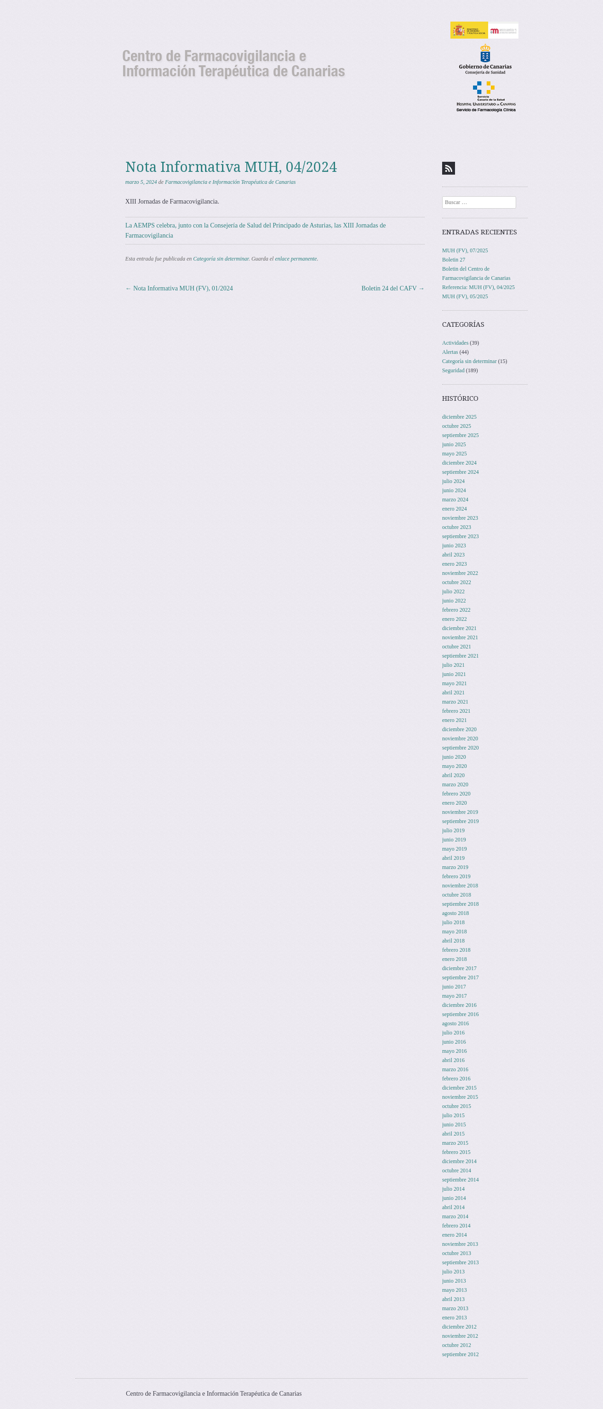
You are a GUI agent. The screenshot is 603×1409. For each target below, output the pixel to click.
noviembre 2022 (460, 573)
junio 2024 (454, 490)
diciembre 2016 (459, 1005)
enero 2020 (454, 803)
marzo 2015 (455, 1143)
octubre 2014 (456, 1170)
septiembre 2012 (460, 1354)
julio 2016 (453, 1032)
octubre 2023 (456, 527)
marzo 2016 (455, 1069)
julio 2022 (453, 591)
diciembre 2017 (459, 968)
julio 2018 (453, 922)
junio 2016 (454, 1042)
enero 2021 (454, 720)
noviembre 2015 (460, 1097)
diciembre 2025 (459, 417)
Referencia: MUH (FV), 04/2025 (478, 287)
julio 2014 (453, 1189)
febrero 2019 (456, 876)
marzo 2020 (455, 784)
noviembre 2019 (460, 812)
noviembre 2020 (460, 738)
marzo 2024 (455, 499)
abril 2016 (453, 1060)
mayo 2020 (454, 766)
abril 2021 (453, 692)
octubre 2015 (456, 1106)
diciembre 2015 (459, 1088)
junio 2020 (454, 757)
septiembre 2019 (460, 821)
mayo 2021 (454, 683)
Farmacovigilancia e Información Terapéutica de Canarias (230, 182)
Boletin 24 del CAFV (393, 288)
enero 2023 (454, 564)
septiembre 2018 (460, 904)
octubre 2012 (456, 1345)
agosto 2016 (455, 1023)
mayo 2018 (454, 931)
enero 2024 (454, 509)
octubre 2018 (456, 895)
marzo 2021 (455, 702)
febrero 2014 (456, 1225)
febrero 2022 (456, 610)
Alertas (450, 352)
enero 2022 (454, 619)
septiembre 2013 (460, 1262)
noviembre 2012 (460, 1336)
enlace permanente (296, 259)
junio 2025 (454, 444)
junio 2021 (454, 674)
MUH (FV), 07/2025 (465, 250)
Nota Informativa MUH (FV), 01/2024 (179, 288)
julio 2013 (453, 1271)
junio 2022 (454, 600)
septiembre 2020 (460, 747)
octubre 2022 (456, 582)
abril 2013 (453, 1299)
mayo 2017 (454, 996)
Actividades (455, 343)
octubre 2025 (456, 426)
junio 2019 (454, 839)
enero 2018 (454, 959)
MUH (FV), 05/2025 (465, 296)
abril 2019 (453, 858)
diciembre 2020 (459, 729)
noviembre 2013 (460, 1244)
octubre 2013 (456, 1253)
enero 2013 (454, 1317)
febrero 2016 (456, 1078)
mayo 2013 (454, 1290)
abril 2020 (453, 775)
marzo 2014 (455, 1216)
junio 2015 (454, 1124)
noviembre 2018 (460, 885)
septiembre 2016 (460, 1014)
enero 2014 (454, 1235)
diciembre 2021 (459, 628)
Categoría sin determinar (221, 259)
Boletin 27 (453, 259)
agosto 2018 (455, 913)
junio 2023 (454, 545)
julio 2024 (453, 481)
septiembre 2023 (460, 536)
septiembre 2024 (460, 472)
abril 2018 (453, 940)
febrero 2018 (456, 950)
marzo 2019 (455, 867)
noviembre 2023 (460, 518)
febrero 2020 (456, 793)
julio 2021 (453, 665)
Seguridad (453, 370)
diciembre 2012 (459, 1327)
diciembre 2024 (459, 463)
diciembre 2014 (459, 1161)
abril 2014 (453, 1207)
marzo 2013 (455, 1308)
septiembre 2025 (460, 435)
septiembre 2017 (460, 977)
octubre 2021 (456, 646)
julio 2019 (453, 830)
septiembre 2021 (460, 656)
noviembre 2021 (460, 637)
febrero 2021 (456, 711)
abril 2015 (453, 1134)
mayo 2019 (454, 849)
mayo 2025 (454, 453)
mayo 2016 (454, 1051)
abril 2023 (453, 554)
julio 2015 (453, 1115)
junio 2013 (454, 1281)
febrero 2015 (456, 1152)
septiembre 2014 (460, 1179)
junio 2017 (454, 986)
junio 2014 (454, 1198)
